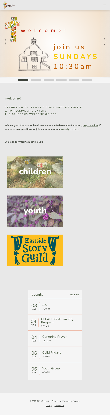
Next (104, 44)
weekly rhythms (70, 129)
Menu (105, 5)
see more (74, 294)
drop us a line (90, 125)
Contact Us (59, 405)
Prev (5, 44)
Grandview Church (9, 5)
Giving (49, 405)
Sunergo (76, 401)
